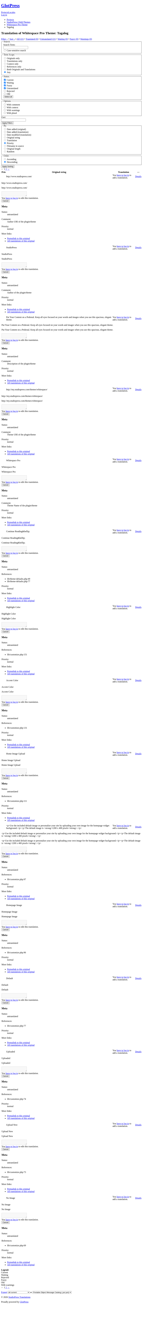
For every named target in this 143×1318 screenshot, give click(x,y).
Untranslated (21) (48, 39)
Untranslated (11, 88)
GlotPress (10, 5)
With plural (12, 113)
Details (138, 176)
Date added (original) (16, 129)
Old (7, 94)
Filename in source (15, 146)
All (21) (20, 39)
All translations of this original (20, 242)
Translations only (14, 61)
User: (3, 117)
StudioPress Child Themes (18, 22)
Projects (4, 12)
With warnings (13, 110)
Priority (10, 143)
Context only (12, 64)
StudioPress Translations (19, 1310)
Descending (12, 162)
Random (10, 151)
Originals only (13, 58)
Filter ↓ (4, 39)
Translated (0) (32, 39)
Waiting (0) (63, 39)
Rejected (9, 91)
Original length (13, 149)
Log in (4, 15)
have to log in (123, 175)
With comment (13, 104)
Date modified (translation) (19, 135)
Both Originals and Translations (21, 69)
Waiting (9, 83)
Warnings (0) (86, 39)
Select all (8, 97)
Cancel (6, 202)
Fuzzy (8, 85)
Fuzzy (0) (74, 39)
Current (9, 80)
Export (4, 1305)
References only (14, 66)
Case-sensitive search (16, 50)
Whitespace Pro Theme (17, 24)
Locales (11, 12)
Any (9, 72)
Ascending (11, 159)
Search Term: (9, 45)
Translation (12, 140)
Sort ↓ (12, 39)
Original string (13, 137)
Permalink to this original (18, 239)
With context (12, 107)
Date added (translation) (17, 132)
